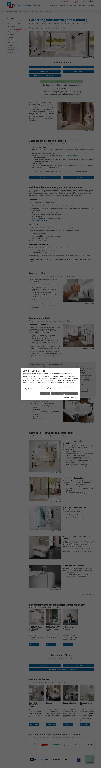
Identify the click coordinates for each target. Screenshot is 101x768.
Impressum (67, 397)
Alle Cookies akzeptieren (71, 393)
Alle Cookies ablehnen (57, 393)
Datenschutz (74, 397)
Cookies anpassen (45, 393)
